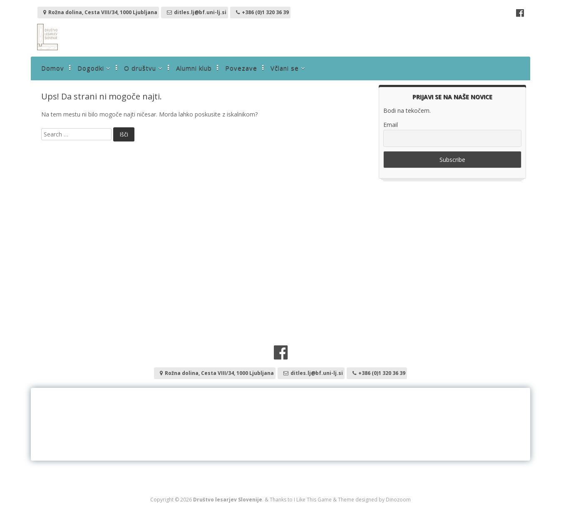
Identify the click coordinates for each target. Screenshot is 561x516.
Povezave (241, 68)
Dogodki (90, 68)
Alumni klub (194, 68)
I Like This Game (313, 499)
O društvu (140, 68)
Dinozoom (398, 499)
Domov (52, 68)
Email (390, 125)
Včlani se (285, 68)
